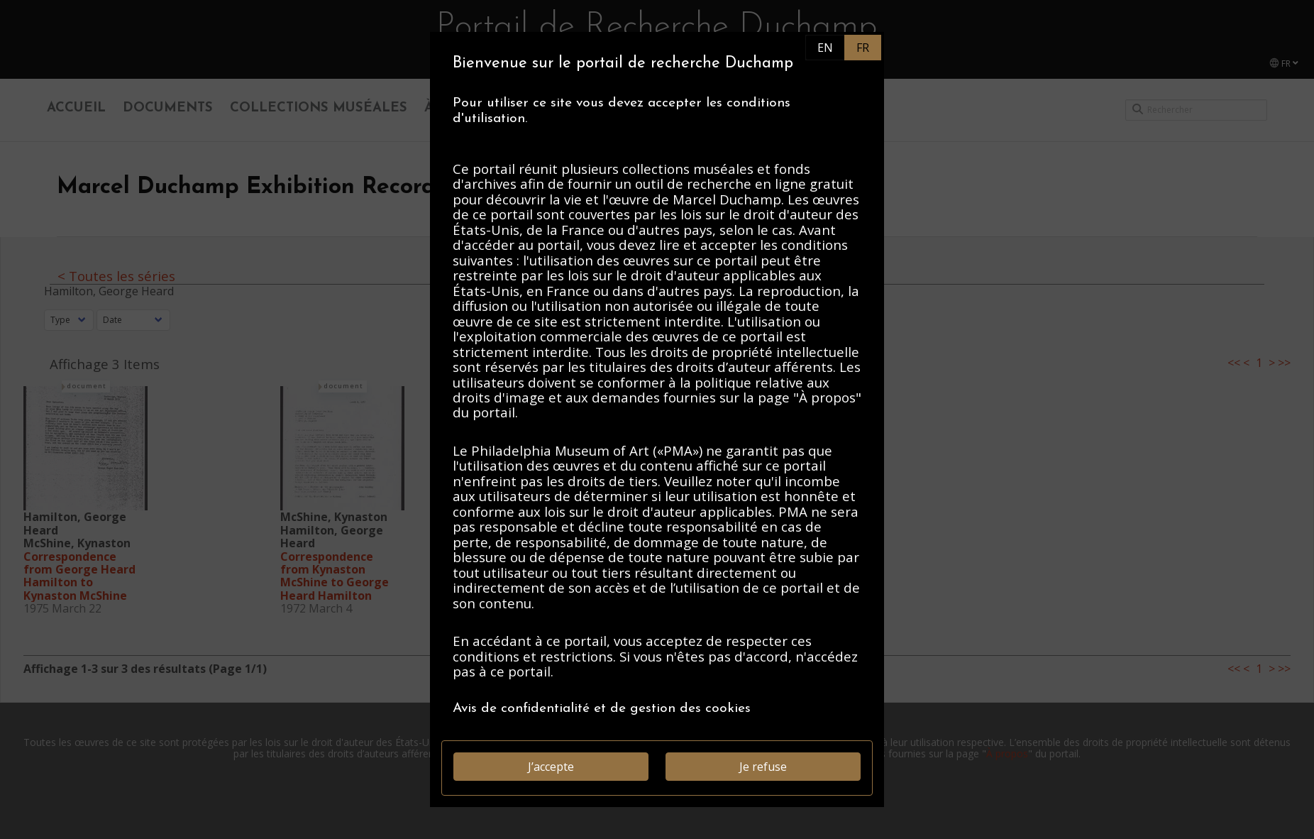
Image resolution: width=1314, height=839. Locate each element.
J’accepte (551, 766)
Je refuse (763, 766)
